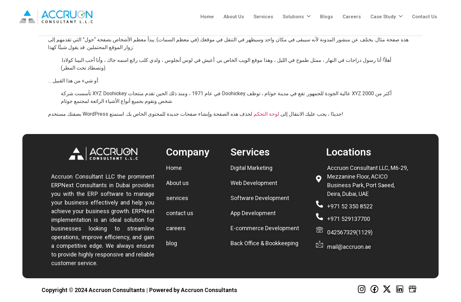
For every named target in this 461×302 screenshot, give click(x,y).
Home (207, 17)
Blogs (326, 17)
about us (233, 17)
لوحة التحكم (266, 114)
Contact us (424, 17)
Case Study (386, 17)
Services (263, 17)
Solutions (297, 17)
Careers (352, 17)
